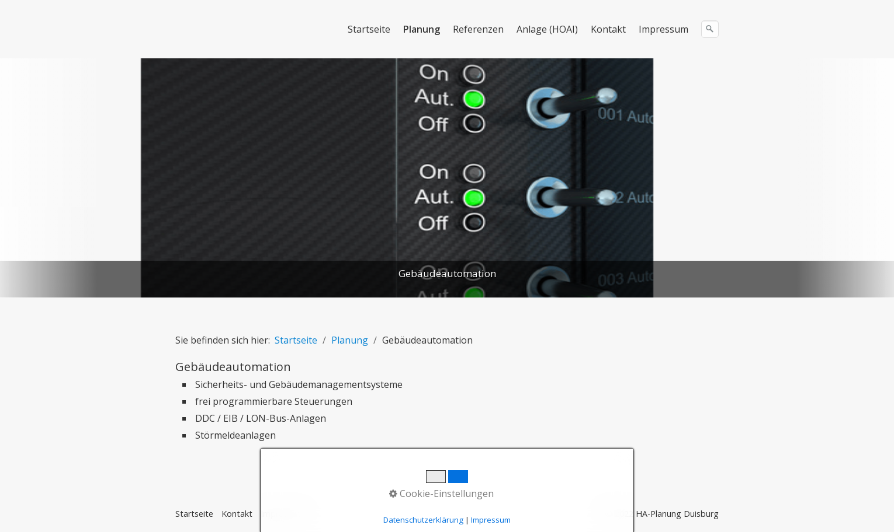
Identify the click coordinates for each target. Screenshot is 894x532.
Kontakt (608, 29)
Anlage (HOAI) (547, 29)
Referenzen (478, 29)
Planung (421, 29)
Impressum (663, 29)
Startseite (369, 29)
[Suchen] (710, 29)
